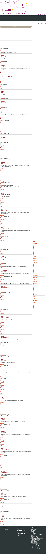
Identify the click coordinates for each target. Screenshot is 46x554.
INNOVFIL (35, 283)
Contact (4, 528)
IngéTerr (35, 279)
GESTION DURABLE (36, 273)
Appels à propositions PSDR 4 (21, 530)
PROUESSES (35, 294)
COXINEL (35, 266)
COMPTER (35, 264)
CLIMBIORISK (36, 260)
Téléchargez (2, 48)
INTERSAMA (35, 281)
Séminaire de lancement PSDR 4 (21, 533)
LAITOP (35, 285)
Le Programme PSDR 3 (33, 527)
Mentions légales (5, 529)
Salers (35, 302)
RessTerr (35, 298)
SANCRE (35, 304)
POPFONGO (35, 292)
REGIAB (35, 296)
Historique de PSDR (6, 527)
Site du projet (2, 60)
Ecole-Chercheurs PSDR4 (20, 527)
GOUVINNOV (35, 275)
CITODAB (35, 254)
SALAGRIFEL (35, 300)
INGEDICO (35, 277)
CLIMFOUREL (35, 262)
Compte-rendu (19, 535)
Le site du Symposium (34, 541)
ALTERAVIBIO (35, 245)
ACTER (35, 241)
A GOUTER (35, 243)
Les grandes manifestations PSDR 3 (35, 539)
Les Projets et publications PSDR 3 (35, 538)
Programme (19, 534)
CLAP (35, 256)
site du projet (2, 437)
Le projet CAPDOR (19, 529)
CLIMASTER (35, 258)
